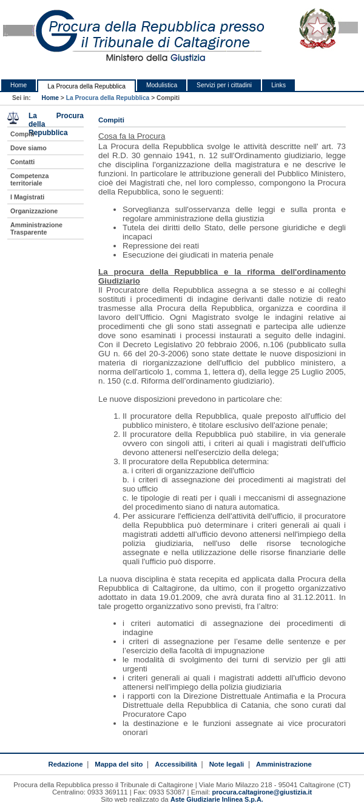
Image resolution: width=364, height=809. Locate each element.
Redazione (66, 764)
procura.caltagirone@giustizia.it (262, 792)
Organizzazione (34, 211)
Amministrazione (284, 764)
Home (18, 85)
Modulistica (161, 85)
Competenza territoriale (29, 179)
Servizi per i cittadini (224, 85)
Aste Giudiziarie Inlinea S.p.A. (216, 799)
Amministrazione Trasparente (36, 228)
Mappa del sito (119, 764)
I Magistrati (27, 197)
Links (278, 85)
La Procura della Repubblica (86, 86)
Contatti (22, 161)
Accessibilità (176, 764)
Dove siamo (28, 147)
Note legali (226, 764)
